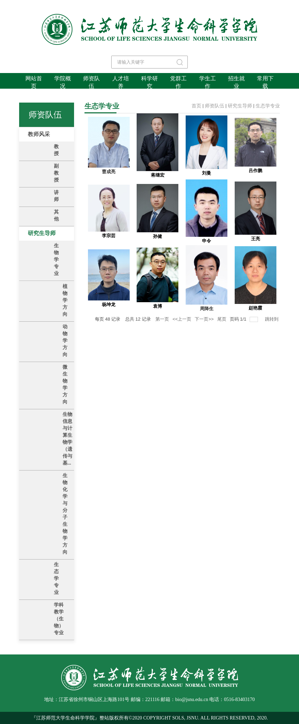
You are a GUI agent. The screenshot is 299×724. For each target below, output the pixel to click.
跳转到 (272, 319)
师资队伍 (214, 105)
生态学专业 (268, 105)
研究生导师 (240, 105)
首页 (196, 105)
